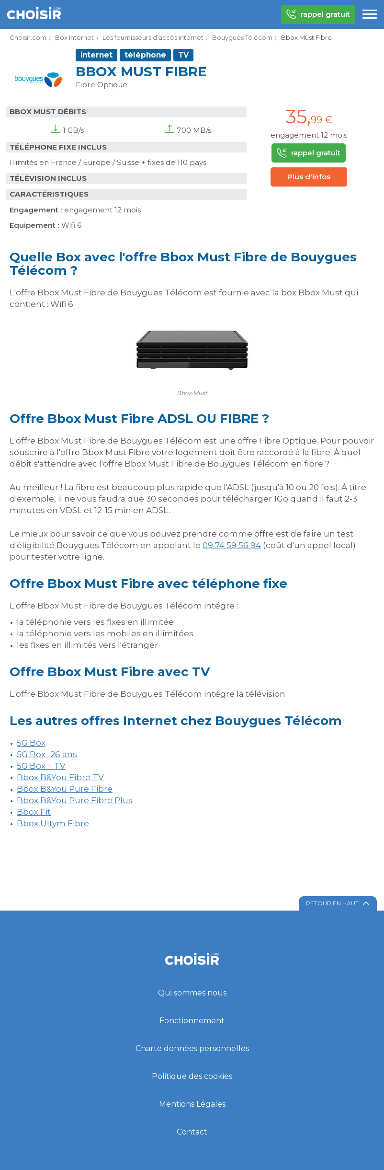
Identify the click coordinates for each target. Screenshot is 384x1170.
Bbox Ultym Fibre (53, 823)
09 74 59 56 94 (232, 545)
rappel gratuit (318, 14)
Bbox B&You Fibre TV (60, 777)
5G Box (31, 743)
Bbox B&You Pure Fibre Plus (75, 800)
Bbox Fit (34, 812)
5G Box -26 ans (47, 754)
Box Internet (74, 37)
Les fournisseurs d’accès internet (152, 37)
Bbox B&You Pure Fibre (65, 789)
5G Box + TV (41, 766)
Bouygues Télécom (242, 37)
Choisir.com (28, 37)
